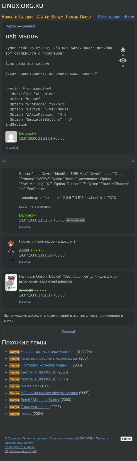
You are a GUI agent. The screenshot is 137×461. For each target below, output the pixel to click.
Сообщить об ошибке (20, 447)
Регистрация (110, 16)
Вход (129, 16)
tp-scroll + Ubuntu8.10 (38, 372)
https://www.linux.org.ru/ (21, 451)
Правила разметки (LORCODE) (71, 438)
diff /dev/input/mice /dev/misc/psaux (49, 393)
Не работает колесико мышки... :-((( (50, 352)
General (28, 26)
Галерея (26, 16)
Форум (57, 16)
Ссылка (11, 147)
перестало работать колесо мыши (49, 358)
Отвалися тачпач (35, 407)
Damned (26, 133)
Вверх (126, 439)
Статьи (42, 16)
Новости (9, 16)
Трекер (71, 16)
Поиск (85, 16)
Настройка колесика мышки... (45, 365)
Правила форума (35, 438)
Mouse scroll (31, 386)
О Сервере (12, 438)
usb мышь (21, 36)
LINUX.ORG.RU (22, 6)
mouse (26, 414)
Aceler (24, 250)
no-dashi (26, 290)
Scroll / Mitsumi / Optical (40, 400)
